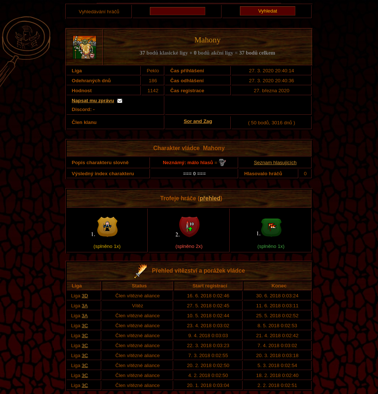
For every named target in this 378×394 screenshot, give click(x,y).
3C (85, 325)
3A (84, 305)
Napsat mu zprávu (93, 100)
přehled (210, 198)
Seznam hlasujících (275, 162)
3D (85, 295)
